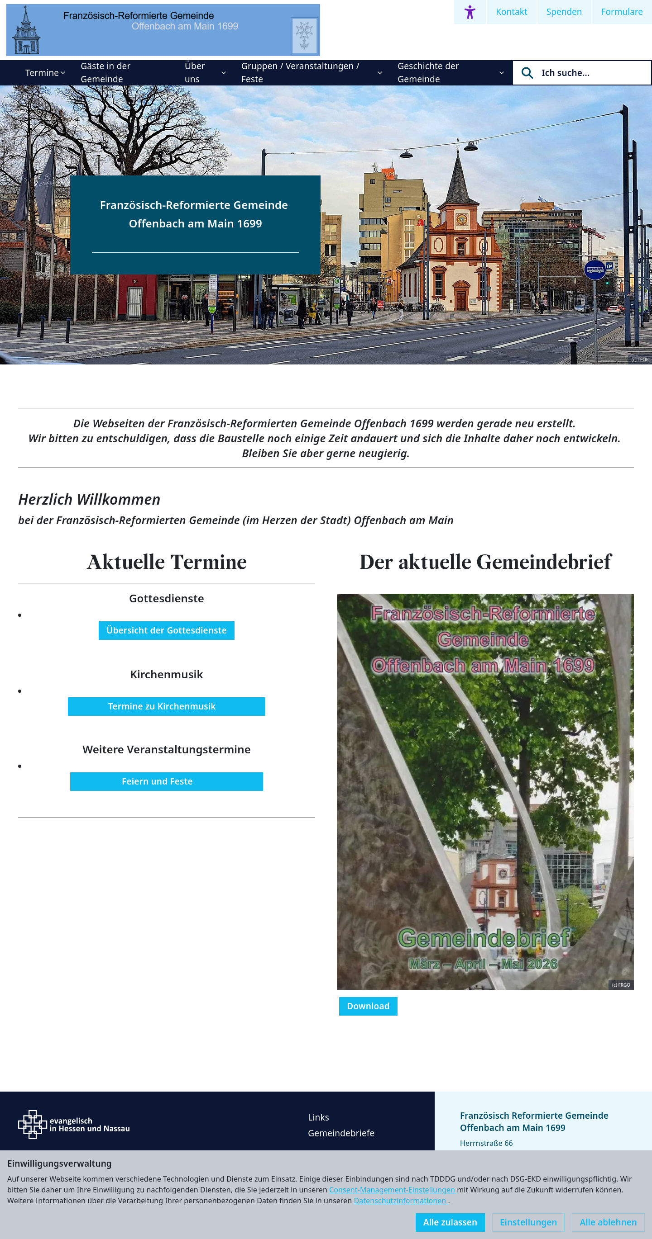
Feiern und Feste (167, 781)
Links (318, 1117)
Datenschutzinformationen (401, 1201)
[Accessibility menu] (470, 12)
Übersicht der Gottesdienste (166, 630)
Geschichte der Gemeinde (428, 72)
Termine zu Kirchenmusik (167, 706)
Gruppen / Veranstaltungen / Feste (300, 72)
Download (368, 1006)
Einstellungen (528, 1222)
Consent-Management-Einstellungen (393, 1190)
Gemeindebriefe (341, 1133)
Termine (42, 73)
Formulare (622, 12)
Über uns (195, 72)
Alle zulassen (450, 1222)
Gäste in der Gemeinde (105, 72)
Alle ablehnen (608, 1222)
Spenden (564, 12)
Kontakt (511, 12)
